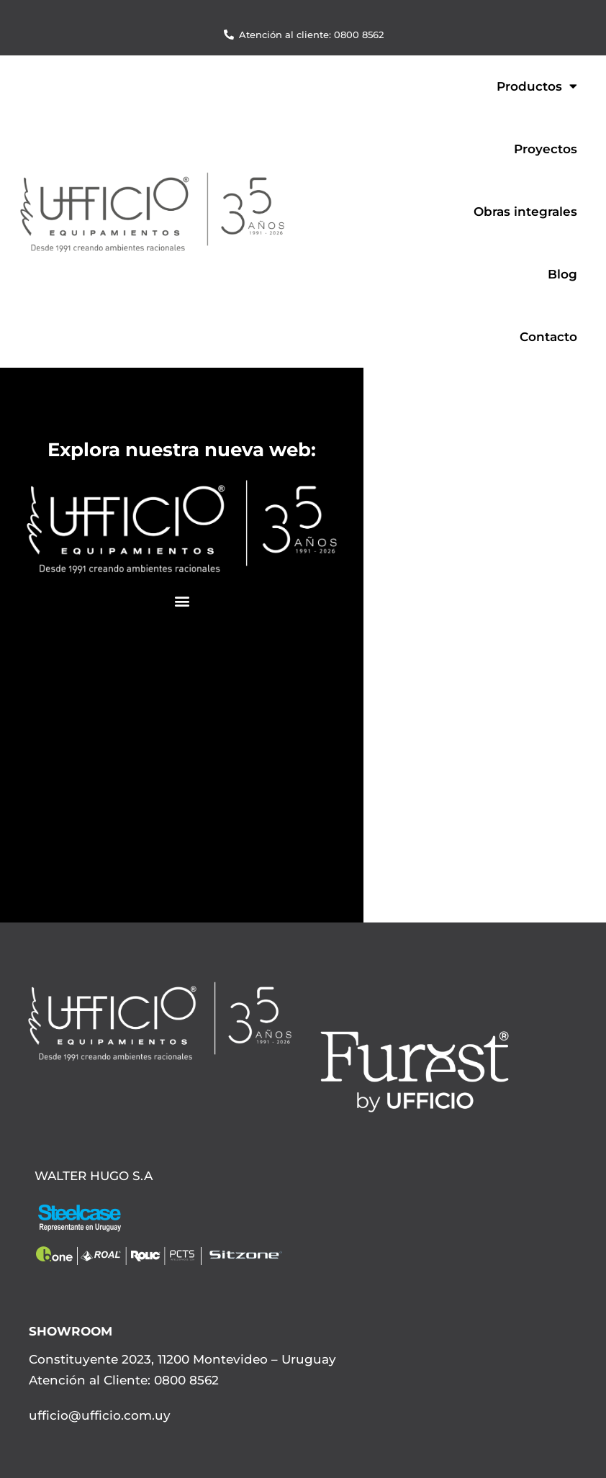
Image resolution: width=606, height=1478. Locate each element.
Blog (562, 274)
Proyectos (545, 149)
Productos (537, 86)
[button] (182, 601)
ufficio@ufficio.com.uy (100, 1415)
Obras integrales (525, 211)
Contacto (548, 337)
